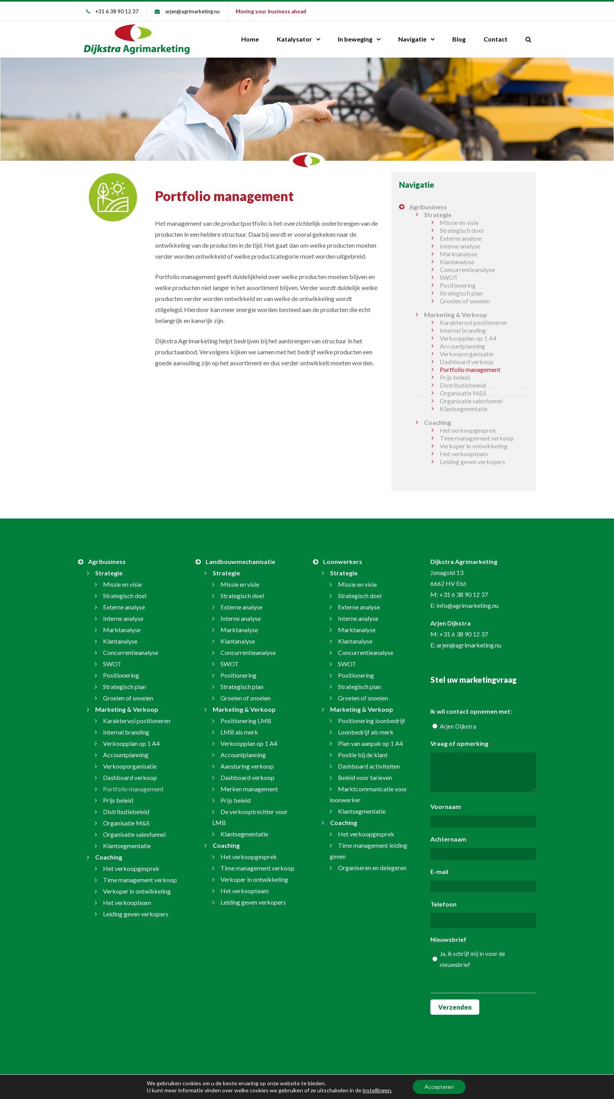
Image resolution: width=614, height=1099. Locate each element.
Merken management (249, 789)
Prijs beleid (455, 377)
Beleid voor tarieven (365, 777)
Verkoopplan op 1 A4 (468, 338)
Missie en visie (459, 222)
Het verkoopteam (464, 453)
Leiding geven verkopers (472, 461)
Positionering (458, 285)
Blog (459, 39)
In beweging (355, 39)
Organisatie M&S (463, 393)
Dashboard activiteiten (369, 766)
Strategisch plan (461, 293)
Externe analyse (461, 238)
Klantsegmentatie (464, 408)
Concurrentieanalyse (467, 269)
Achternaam (450, 839)
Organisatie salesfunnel (471, 400)
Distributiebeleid (463, 385)
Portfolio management (470, 369)
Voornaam (447, 807)
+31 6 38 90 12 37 (117, 11)
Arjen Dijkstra (458, 726)
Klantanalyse (457, 261)
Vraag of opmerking (460, 743)
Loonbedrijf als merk (366, 732)
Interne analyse (460, 246)
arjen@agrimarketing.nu (192, 11)
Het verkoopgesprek (468, 430)
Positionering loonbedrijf (371, 720)
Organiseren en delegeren (372, 867)
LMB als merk (239, 732)
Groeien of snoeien (465, 301)
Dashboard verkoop (467, 361)
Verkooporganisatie (466, 353)
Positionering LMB (245, 720)
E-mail (440, 872)
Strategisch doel (461, 230)
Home (250, 39)
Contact (495, 39)
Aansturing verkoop (247, 766)
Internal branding (463, 330)
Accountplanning (462, 346)
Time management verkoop (477, 438)
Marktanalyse (458, 254)
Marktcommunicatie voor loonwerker (368, 794)
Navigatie (412, 39)
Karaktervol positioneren (473, 322)
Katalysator (294, 39)
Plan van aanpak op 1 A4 (370, 743)
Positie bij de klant (363, 754)
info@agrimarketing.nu (467, 605)
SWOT (449, 277)
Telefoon (443, 904)
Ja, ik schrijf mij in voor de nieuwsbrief (472, 959)
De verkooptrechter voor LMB (250, 817)
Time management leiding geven (368, 850)
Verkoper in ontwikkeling (473, 446)
